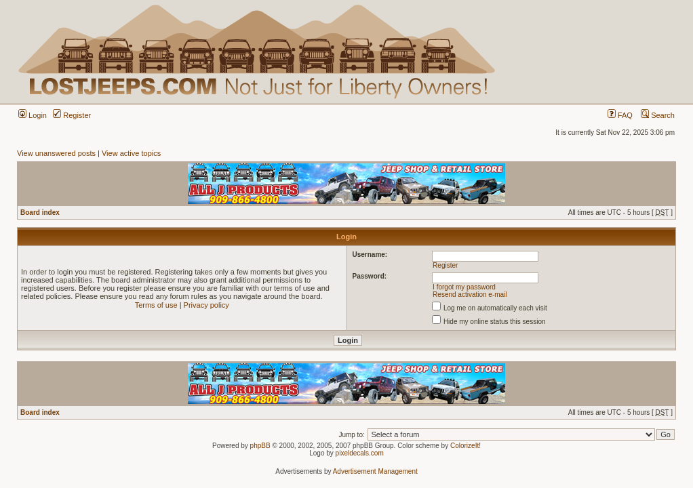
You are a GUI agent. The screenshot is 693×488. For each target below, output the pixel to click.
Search (658, 115)
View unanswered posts (56, 153)
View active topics (131, 153)
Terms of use (156, 305)
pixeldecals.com (360, 453)
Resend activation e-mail (470, 294)
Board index (40, 212)
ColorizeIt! (465, 445)
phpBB (260, 445)
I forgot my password (464, 287)
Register (72, 115)
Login (32, 115)
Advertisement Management (375, 471)
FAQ (620, 115)
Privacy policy (206, 305)
